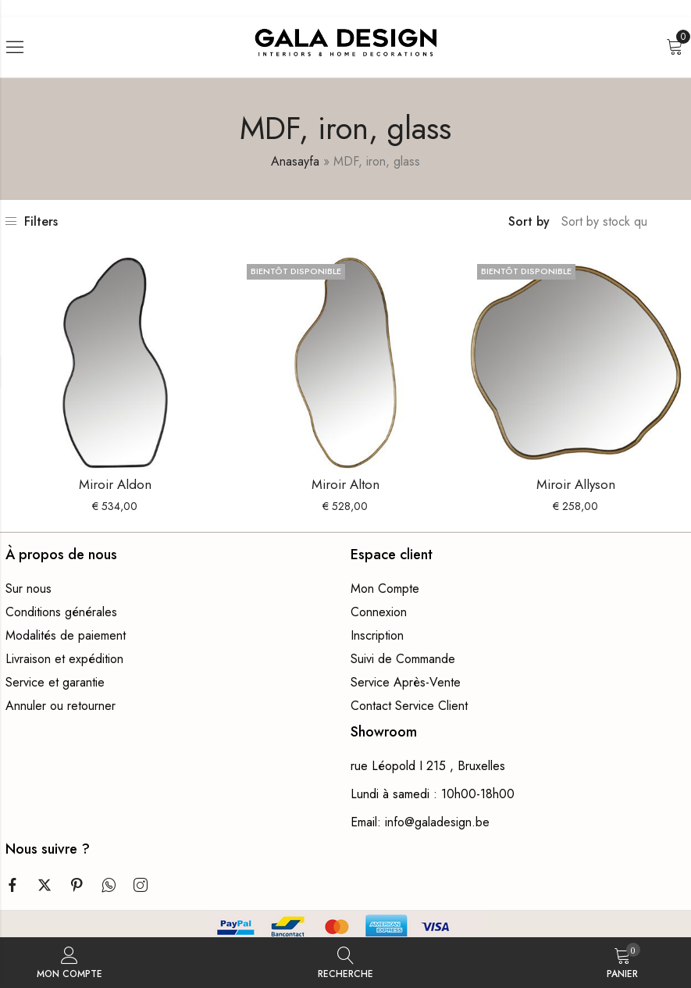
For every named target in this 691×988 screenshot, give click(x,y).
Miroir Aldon (115, 484)
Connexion (379, 612)
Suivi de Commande (403, 659)
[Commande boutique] (606, 221)
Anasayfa (295, 161)
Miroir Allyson (575, 484)
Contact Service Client (409, 706)
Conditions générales (61, 612)
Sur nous (28, 588)
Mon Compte (385, 588)
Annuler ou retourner (60, 706)
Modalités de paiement (65, 635)
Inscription (377, 635)
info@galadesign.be (437, 822)
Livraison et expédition (64, 659)
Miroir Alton (345, 484)
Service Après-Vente (406, 682)
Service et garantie (55, 682)
